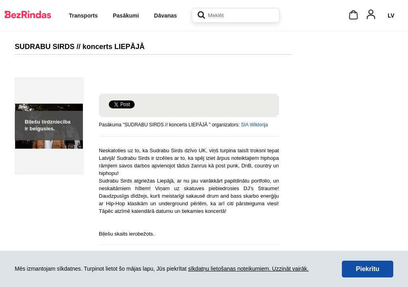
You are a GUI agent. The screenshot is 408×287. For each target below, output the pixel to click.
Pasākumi (126, 15)
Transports (83, 15)
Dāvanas (165, 15)
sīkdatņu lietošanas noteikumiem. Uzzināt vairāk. (248, 268)
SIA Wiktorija (254, 125)
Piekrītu (367, 268)
